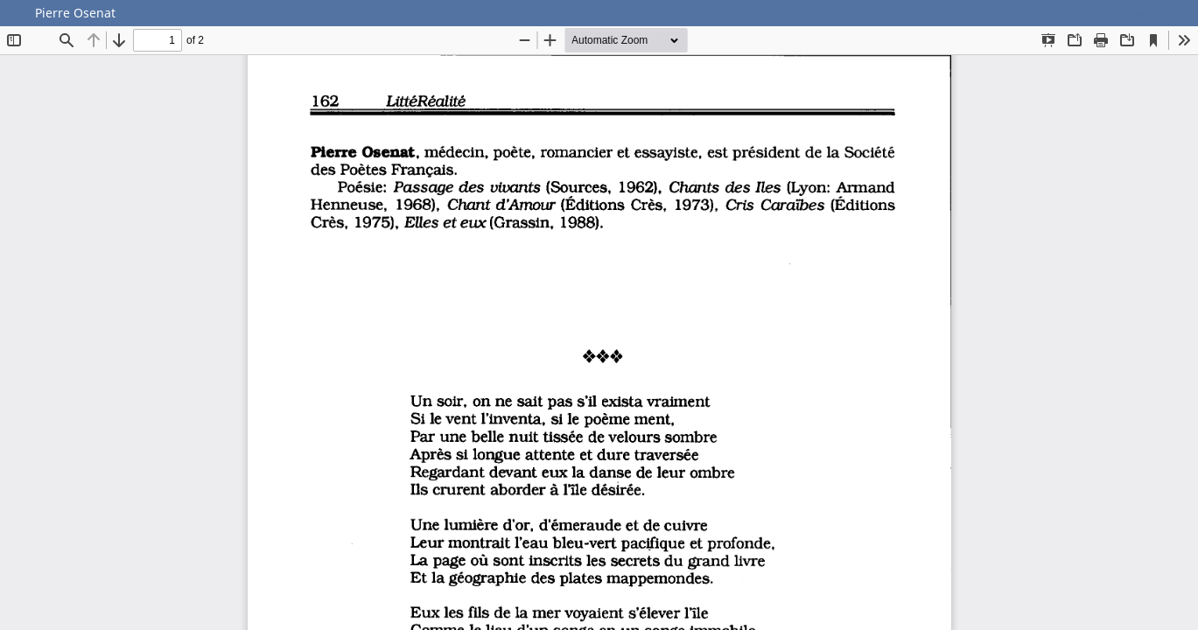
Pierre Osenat (75, 12)
